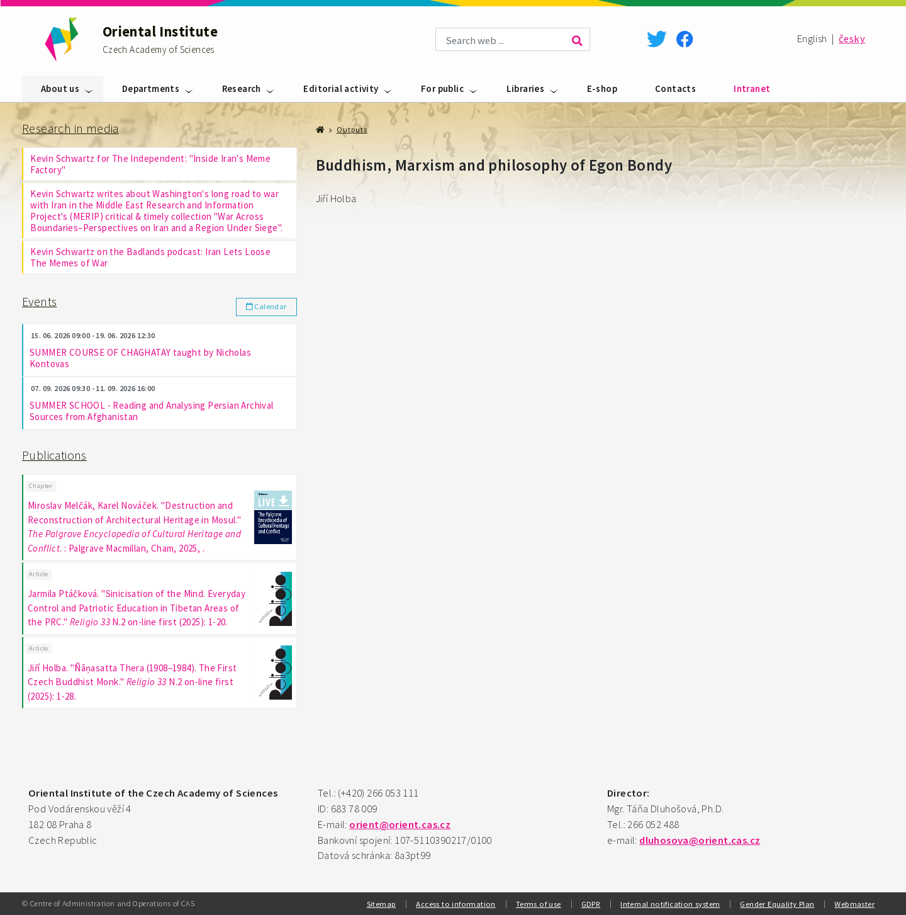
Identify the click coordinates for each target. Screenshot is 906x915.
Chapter (41, 486)
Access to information (455, 904)
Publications (54, 455)
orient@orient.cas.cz (399, 824)
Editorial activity (340, 88)
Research (241, 88)
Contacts (675, 88)
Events (39, 301)
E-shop (602, 88)
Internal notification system (670, 904)
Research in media (70, 128)
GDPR (591, 904)
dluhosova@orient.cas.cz (699, 840)
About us (60, 88)
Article (38, 574)
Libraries (525, 88)
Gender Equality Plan (777, 904)
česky (852, 38)
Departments (150, 88)
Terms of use (538, 904)
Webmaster (854, 904)
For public (442, 88)
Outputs (352, 129)
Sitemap (381, 904)
